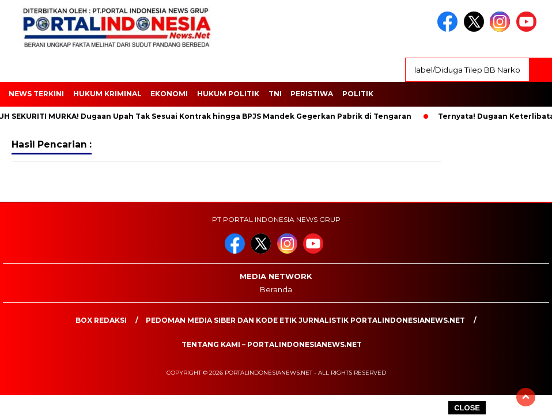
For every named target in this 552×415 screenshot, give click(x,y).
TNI (275, 93)
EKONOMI (169, 93)
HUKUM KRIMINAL (107, 93)
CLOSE (467, 407)
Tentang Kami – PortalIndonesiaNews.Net (272, 344)
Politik (357, 93)
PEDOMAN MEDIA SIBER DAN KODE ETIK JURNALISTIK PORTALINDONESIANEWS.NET (305, 320)
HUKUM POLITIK (228, 93)
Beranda (276, 289)
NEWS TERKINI (36, 93)
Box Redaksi (101, 320)
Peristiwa (311, 93)
